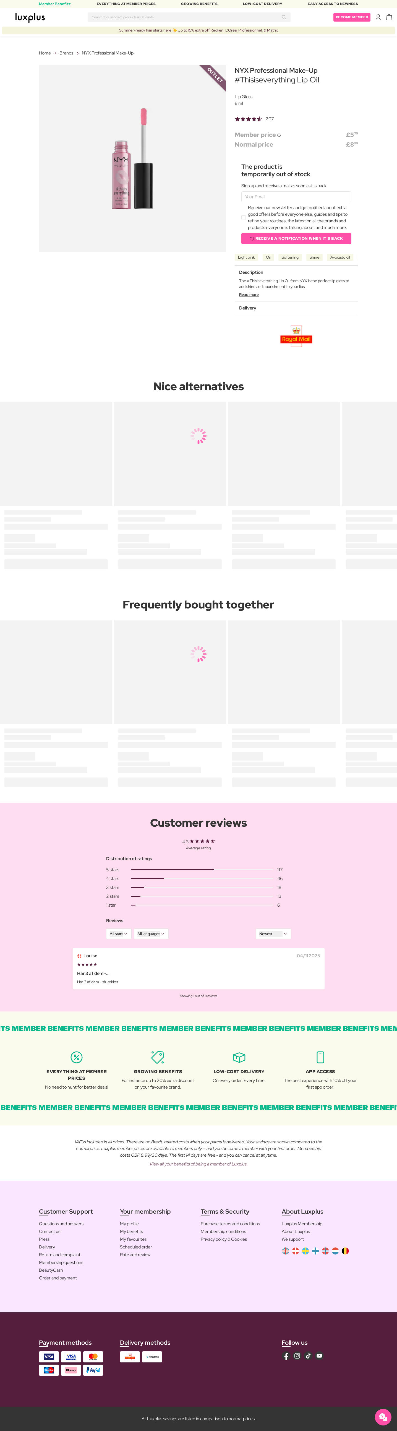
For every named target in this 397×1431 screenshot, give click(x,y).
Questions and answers (61, 1224)
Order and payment (58, 1278)
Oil (268, 257)
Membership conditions (223, 1231)
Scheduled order (136, 1247)
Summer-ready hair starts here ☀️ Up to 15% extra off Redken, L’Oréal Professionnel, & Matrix (198, 30)
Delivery (47, 1247)
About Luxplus (296, 1231)
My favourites (133, 1239)
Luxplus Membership (302, 1224)
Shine (314, 257)
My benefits (131, 1231)
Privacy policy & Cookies (224, 1239)
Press (44, 1239)
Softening (290, 257)
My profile (129, 1224)
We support (293, 1239)
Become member (352, 17)
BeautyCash (51, 1270)
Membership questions (61, 1262)
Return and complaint (59, 1255)
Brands (66, 53)
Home (45, 53)
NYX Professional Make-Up (108, 53)
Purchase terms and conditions (230, 1224)
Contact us (49, 1231)
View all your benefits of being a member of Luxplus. (199, 1164)
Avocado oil (340, 257)
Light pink (246, 257)
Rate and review (135, 1255)
